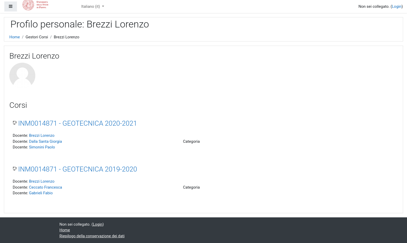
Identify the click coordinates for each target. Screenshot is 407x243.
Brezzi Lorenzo (42, 135)
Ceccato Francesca (45, 187)
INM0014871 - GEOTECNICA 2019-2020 (77, 169)
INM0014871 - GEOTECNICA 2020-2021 (77, 123)
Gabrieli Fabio (41, 193)
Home (14, 37)
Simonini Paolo (42, 147)
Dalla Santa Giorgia (45, 141)
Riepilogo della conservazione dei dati (92, 236)
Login (397, 6)
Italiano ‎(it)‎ (91, 6)
